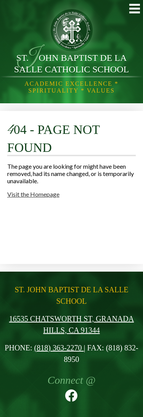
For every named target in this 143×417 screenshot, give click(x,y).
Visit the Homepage (33, 194)
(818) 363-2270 (59, 348)
